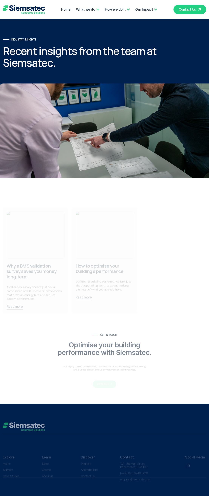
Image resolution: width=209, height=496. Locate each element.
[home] (24, 9)
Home (65, 9)
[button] (87, 9)
